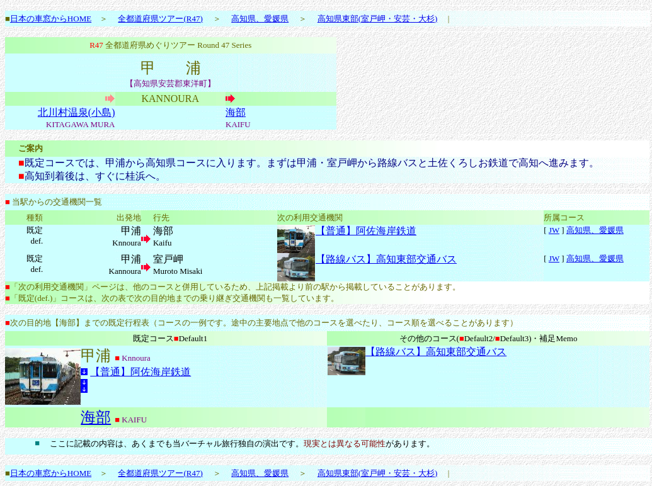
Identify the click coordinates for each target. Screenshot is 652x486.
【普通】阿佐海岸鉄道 (366, 230)
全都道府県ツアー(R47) (160, 18)
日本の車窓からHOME (50, 18)
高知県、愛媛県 (260, 18)
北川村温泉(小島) (76, 112)
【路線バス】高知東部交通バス (386, 259)
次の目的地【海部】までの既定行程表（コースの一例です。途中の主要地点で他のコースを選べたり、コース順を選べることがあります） (264, 322)
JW (554, 230)
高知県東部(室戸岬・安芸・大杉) (377, 18)
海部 (236, 112)
